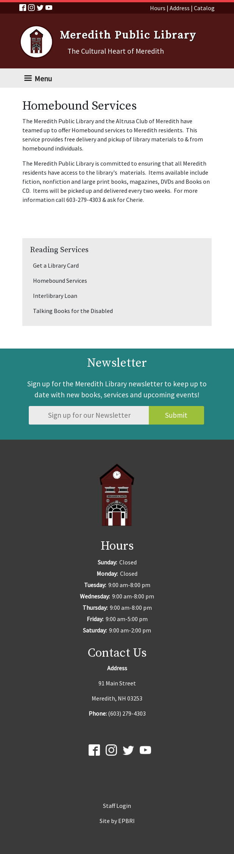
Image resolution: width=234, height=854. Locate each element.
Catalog (204, 8)
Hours (157, 8)
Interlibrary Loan (55, 295)
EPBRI (126, 821)
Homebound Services (60, 280)
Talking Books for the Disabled (73, 311)
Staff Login (117, 805)
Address (180, 8)
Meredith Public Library (128, 35)
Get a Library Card (56, 265)
